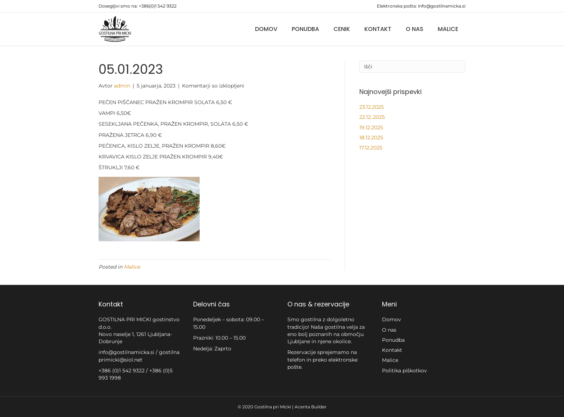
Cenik (341, 29)
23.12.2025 (371, 107)
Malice (448, 29)
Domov (266, 29)
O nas (414, 29)
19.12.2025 (371, 127)
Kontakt (377, 29)
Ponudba (305, 29)
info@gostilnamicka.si (441, 6)
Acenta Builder (311, 406)
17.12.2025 (370, 147)
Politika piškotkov (404, 370)
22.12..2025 (372, 117)
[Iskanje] (412, 66)
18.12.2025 (371, 137)
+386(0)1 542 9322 (158, 6)
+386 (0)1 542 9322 (122, 370)
